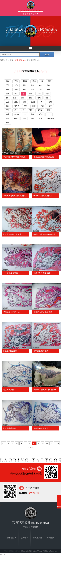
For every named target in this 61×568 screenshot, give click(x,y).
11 (47, 443)
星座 (25, 106)
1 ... (3, 443)
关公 (39, 94)
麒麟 (15, 118)
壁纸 (34, 81)
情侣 (7, 81)
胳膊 (7, 94)
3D (25, 114)
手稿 (16, 81)
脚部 (24, 85)
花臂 (48, 110)
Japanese (50, 118)
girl (42, 81)
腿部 (32, 85)
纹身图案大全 (20, 60)
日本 (50, 106)
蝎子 (42, 102)
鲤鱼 (16, 102)
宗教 (24, 102)
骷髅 (32, 118)
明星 (22, 98)
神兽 (47, 98)
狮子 (30, 98)
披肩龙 (39, 110)
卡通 (42, 106)
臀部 (32, 89)
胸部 (48, 85)
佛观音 (33, 102)
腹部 (24, 89)
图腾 (47, 94)
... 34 (57, 443)
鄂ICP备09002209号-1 (12, 551)
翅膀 (40, 118)
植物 (7, 106)
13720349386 (33, 493)
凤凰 (30, 94)
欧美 (34, 106)
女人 (22, 110)
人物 (7, 102)
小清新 (25, 81)
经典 (7, 123)
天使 (24, 118)
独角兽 (16, 106)
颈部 (16, 89)
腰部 (40, 85)
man (7, 118)
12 (51, 443)
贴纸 (40, 114)
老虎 (14, 98)
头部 (7, 89)
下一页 (30, 447)
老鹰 (39, 98)
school (16, 114)
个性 (49, 114)
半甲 (16, 94)
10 (42, 443)
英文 (7, 114)
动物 (50, 102)
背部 (49, 81)
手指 (48, 89)
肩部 (16, 85)
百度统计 (3, 554)
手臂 (7, 85)
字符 (7, 110)
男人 (30, 110)
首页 (11, 60)
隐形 (32, 114)
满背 (40, 89)
